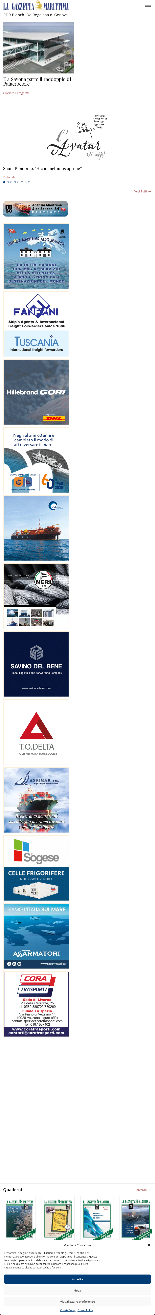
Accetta (77, 1279)
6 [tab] (22, 182)
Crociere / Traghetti (16, 93)
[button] (149, 1245)
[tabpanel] (77, 172)
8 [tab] (29, 182)
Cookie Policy (67, 1310)
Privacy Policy (85, 1310)
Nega (77, 1290)
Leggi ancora (77, 172)
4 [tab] (15, 182)
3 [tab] (11, 182)
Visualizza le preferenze (77, 1301)
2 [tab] (8, 182)
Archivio (141, 1190)
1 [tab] (4, 182)
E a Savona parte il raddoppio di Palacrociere (37, 81)
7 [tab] (26, 182)
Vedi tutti (140, 191)
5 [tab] (18, 182)
